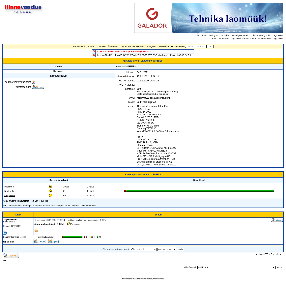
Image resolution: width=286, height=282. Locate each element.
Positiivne (9, 186)
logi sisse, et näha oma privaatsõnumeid (251, 38)
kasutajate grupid (261, 35)
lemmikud (224, 38)
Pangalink (152, 46)
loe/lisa (23, 237)
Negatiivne (9, 195)
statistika (225, 35)
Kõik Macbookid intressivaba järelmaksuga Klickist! (124, 51)
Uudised (101, 46)
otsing (212, 35)
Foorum (91, 46)
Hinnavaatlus (78, 46)
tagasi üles (8, 241)
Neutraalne (9, 191)
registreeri (278, 35)
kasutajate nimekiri (241, 35)
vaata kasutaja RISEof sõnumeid (153, 94)
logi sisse (278, 38)
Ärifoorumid (113, 46)
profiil (213, 38)
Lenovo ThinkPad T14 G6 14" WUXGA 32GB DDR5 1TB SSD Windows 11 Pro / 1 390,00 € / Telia (144, 55)
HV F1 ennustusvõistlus (133, 46)
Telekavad (164, 46)
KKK (204, 35)
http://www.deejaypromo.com (153, 98)
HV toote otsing (178, 46)
